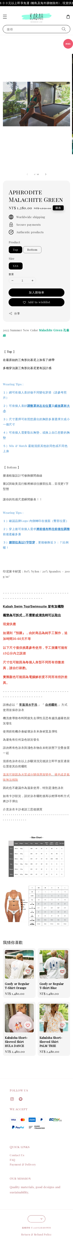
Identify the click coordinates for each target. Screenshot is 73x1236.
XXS (15, 266)
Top (15, 249)
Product (14, 242)
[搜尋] (64, 29)
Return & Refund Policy (36, 1234)
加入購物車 (36, 292)
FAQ (12, 1160)
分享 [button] (14, 313)
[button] (5, 16)
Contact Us (17, 1155)
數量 (11, 274)
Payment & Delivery (23, 1164)
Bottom (32, 249)
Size (11, 258)
